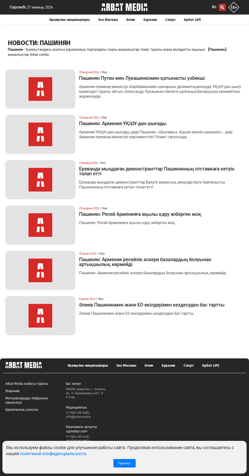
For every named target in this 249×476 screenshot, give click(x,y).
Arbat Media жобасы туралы (26, 384)
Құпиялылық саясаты (21, 410)
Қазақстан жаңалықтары (69, 19)
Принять (124, 463)
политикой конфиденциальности (53, 453)
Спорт (170, 19)
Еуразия (150, 19)
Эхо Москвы (108, 19)
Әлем (130, 19)
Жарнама (12, 391)
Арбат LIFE (192, 19)
